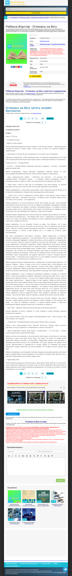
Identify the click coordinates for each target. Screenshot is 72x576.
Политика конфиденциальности (29, 563)
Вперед (50, 118)
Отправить (60, 480)
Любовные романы (45, 44)
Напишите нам (27, 86)
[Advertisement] (36, 543)
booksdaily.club (16, 3)
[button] (8, 456)
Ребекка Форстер (44, 41)
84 (43, 118)
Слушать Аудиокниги (12, 566)
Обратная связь (45, 563)
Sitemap (55, 563)
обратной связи (61, 572)
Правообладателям (11, 563)
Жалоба (13, 85)
